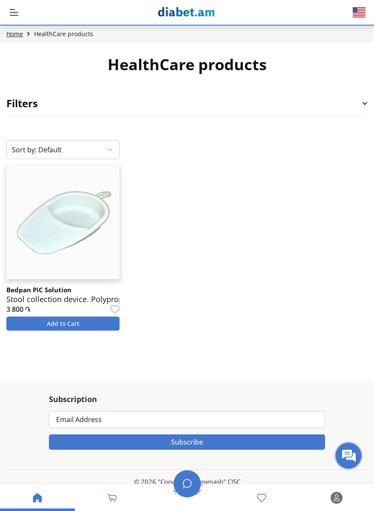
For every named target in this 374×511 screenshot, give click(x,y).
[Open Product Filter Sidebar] (365, 103)
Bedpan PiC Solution (38, 289)
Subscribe (187, 442)
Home (14, 34)
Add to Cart (63, 324)
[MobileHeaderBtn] (14, 12)
